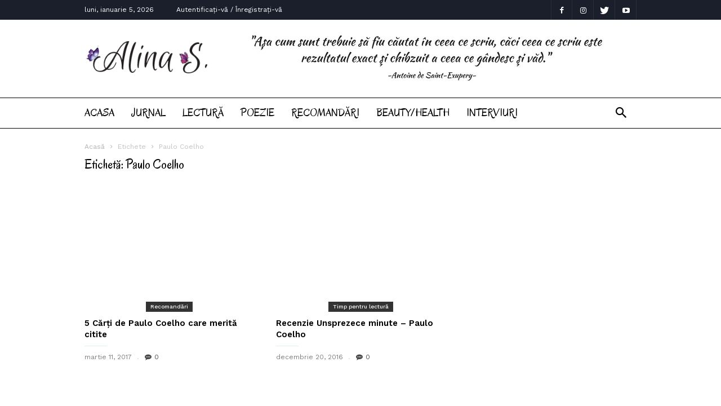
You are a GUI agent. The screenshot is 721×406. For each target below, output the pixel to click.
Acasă (94, 147)
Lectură (203, 113)
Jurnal (148, 113)
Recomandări (325, 113)
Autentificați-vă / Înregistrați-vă (229, 10)
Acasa (99, 113)
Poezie (257, 113)
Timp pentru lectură (361, 306)
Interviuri (492, 113)
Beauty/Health (412, 113)
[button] (621, 113)
